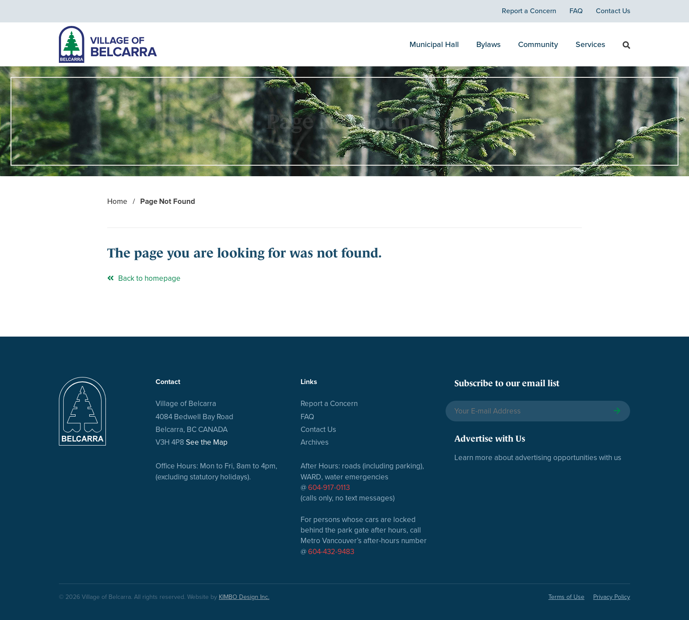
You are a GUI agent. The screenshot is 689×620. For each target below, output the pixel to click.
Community (538, 44)
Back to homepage (144, 278)
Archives (315, 442)
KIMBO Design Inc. (244, 597)
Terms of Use (566, 597)
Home (117, 201)
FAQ (576, 11)
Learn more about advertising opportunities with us (537, 457)
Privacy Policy (611, 597)
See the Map (207, 442)
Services (590, 44)
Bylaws (488, 44)
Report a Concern (529, 11)
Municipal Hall (434, 44)
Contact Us (613, 11)
